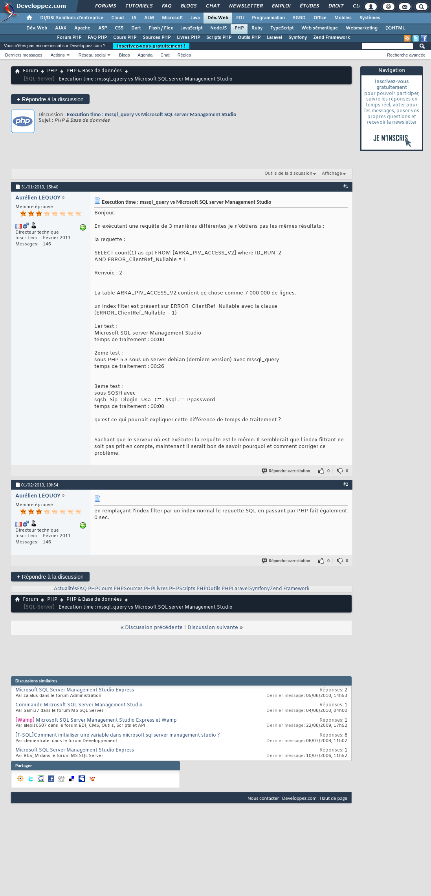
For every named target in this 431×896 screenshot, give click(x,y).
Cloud (117, 18)
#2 (345, 484)
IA (134, 18)
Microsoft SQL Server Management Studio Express (74, 690)
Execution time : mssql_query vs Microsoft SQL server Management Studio (151, 114)
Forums (105, 6)
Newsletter (245, 6)
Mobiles (343, 18)
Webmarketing (362, 28)
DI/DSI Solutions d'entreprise (71, 18)
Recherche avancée (406, 55)
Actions (58, 55)
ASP (102, 28)
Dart (136, 28)
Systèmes (369, 18)
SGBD (299, 18)
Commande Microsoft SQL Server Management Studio (79, 705)
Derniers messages (23, 55)
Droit (335, 6)
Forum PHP (69, 37)
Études (309, 6)
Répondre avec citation (286, 471)
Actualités (65, 589)
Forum (30, 71)
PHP (239, 28)
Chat (212, 6)
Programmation (268, 18)
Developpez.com (299, 798)
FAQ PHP (97, 37)
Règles (184, 55)
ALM (149, 18)
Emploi (281, 6)
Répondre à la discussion (50, 99)
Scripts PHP (218, 37)
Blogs (188, 6)
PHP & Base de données (94, 71)
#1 (345, 186)
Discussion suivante (212, 627)
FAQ (166, 6)
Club (359, 6)
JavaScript (191, 28)
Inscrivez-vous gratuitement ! (151, 46)
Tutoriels (138, 6)
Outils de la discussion (288, 173)
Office (320, 18)
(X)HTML (395, 28)
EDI (240, 18)
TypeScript (281, 28)
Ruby (256, 28)
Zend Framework (331, 37)
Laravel (274, 37)
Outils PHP (249, 37)
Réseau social (92, 55)
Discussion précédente (154, 627)
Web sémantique (319, 28)
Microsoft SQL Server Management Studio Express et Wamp (106, 720)
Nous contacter (263, 798)
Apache (82, 28)
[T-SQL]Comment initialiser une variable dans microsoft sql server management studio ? (117, 735)
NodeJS (218, 28)
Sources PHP (157, 37)
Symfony (297, 37)
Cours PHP (124, 37)
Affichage (332, 173)
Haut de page (333, 798)
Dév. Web (217, 18)
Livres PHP (188, 37)
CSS (119, 28)
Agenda (145, 55)
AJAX (60, 28)
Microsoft (172, 18)
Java (195, 18)
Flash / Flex (161, 28)
